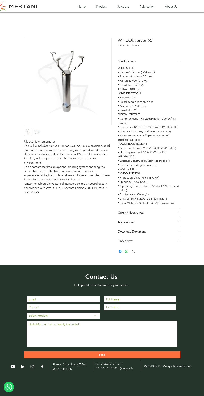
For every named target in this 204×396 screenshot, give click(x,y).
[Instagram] (32, 366)
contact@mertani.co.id (108, 364)
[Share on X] (133, 251)
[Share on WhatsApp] (127, 251)
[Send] (102, 354)
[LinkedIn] (22, 366)
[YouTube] (12, 366)
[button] (104, 6)
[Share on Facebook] (120, 251)
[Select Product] (63, 316)
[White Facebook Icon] (42, 366)
